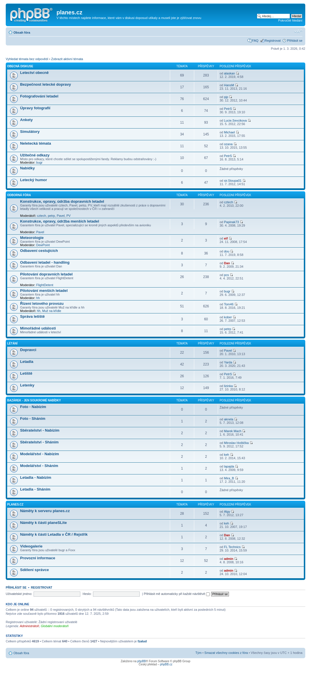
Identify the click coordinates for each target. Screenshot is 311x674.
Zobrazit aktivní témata (67, 59)
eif (226, 238)
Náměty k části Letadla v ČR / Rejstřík (54, 534)
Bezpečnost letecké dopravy (45, 84)
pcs (226, 275)
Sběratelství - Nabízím (39, 430)
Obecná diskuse (20, 66)
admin (228, 558)
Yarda (228, 362)
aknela (228, 419)
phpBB (141, 661)
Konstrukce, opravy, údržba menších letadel (59, 221)
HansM (229, 85)
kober (228, 317)
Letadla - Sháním (35, 489)
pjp (226, 97)
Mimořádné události (38, 328)
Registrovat (273, 40)
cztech (41, 215)
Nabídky (27, 168)
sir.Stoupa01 (233, 180)
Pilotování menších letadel (44, 290)
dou (226, 251)
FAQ (255, 40)
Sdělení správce (34, 570)
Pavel (61, 215)
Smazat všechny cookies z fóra (226, 652)
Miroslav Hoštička (236, 443)
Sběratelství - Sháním (39, 442)
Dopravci (28, 350)
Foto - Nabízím (33, 407)
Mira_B (229, 478)
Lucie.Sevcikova (235, 120)
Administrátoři (29, 626)
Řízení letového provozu (42, 303)
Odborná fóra (19, 195)
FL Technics (232, 547)
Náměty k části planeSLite (43, 522)
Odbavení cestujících (39, 250)
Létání (12, 343)
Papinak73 (231, 222)
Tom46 (229, 304)
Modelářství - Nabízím (39, 454)
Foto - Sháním (32, 418)
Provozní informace (37, 558)
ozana (228, 144)
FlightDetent (44, 285)
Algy (227, 511)
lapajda (229, 466)
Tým (198, 652)
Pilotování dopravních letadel (46, 274)
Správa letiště (32, 316)
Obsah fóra (21, 32)
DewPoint (43, 245)
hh (38, 298)
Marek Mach (233, 431)
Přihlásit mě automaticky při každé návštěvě (177, 594)
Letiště (26, 373)
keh (226, 454)
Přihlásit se (294, 40)
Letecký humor (33, 180)
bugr (39, 162)
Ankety (26, 120)
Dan (227, 263)
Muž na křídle (51, 311)
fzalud (142, 641)
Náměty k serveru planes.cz (45, 511)
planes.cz (15, 504)
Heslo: (87, 594)
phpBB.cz (166, 664)
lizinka (228, 386)
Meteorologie (32, 237)
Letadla (26, 361)
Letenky (27, 385)
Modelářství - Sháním (39, 466)
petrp (51, 215)
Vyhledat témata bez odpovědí (27, 59)
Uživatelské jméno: (19, 594)
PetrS (228, 108)
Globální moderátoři (55, 626)
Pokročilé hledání (290, 20)
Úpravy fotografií (35, 108)
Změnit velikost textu (298, 31)
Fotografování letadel (39, 96)
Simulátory (30, 131)
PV (68, 215)
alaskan (229, 73)
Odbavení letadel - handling (44, 262)
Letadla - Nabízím (35, 477)
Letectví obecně (34, 72)
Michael (229, 132)
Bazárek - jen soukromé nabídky (34, 400)
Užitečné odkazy (35, 155)
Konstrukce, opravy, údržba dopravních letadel (62, 201)
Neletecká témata (35, 143)
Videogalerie (31, 546)
